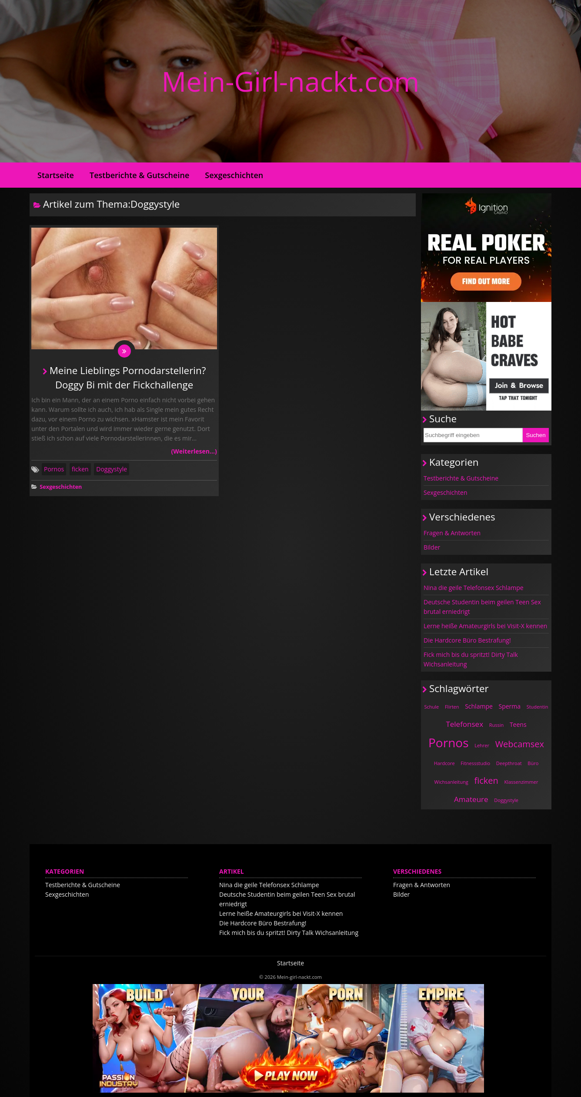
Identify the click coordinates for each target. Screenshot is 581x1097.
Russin (496, 725)
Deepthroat (509, 763)
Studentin (537, 706)
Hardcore (444, 763)
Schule (431, 706)
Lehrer (481, 745)
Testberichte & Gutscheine (139, 175)
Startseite (55, 175)
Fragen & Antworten (452, 533)
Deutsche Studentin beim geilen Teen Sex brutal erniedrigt (482, 607)
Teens (518, 724)
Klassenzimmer (521, 782)
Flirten (452, 706)
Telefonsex (464, 724)
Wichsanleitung (451, 782)
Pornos (54, 471)
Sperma (509, 706)
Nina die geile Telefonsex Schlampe (474, 587)
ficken (80, 471)
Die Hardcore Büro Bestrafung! (467, 640)
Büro (533, 763)
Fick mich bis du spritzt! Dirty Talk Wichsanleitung (471, 659)
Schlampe (479, 706)
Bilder (432, 547)
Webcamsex (519, 744)
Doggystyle (111, 471)
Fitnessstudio (475, 763)
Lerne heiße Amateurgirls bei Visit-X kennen (485, 626)
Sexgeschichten (234, 175)
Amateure (471, 799)
